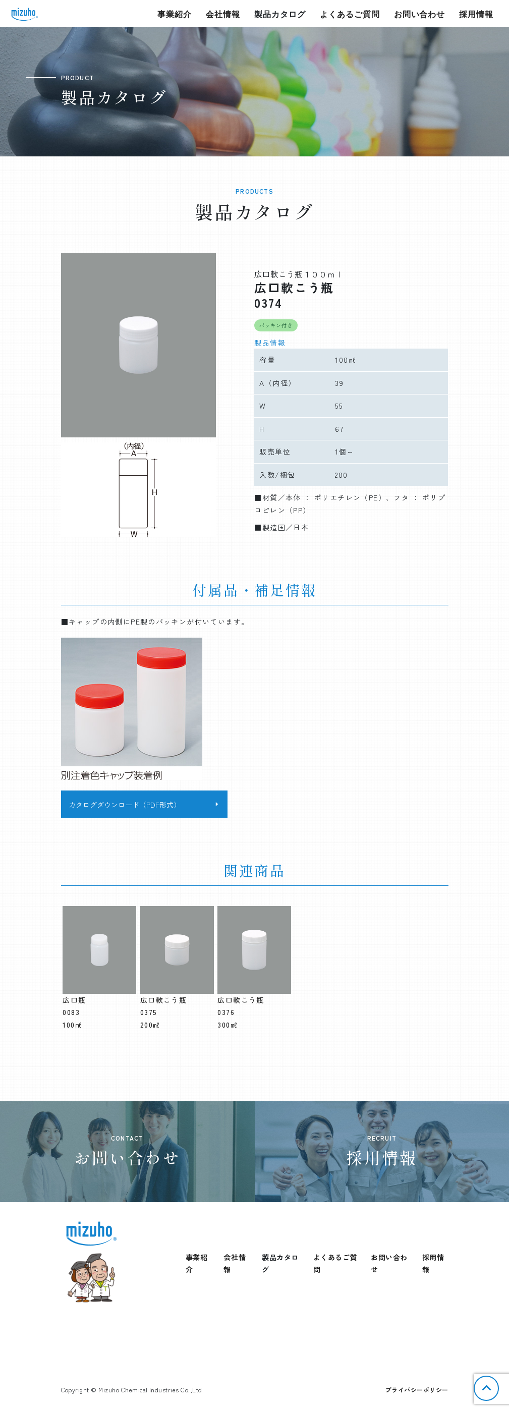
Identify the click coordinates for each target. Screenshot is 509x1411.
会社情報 (223, 14)
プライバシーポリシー (416, 1389)
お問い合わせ (419, 14)
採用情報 (476, 14)
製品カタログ (280, 14)
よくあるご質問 (350, 14)
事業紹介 (174, 14)
